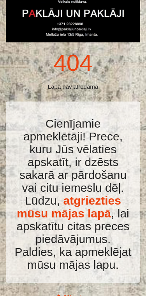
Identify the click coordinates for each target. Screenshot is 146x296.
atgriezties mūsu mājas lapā (69, 207)
